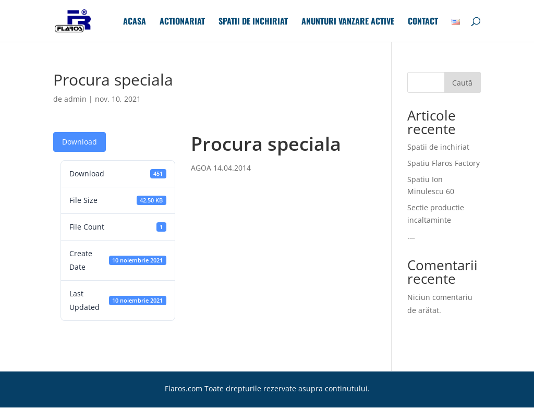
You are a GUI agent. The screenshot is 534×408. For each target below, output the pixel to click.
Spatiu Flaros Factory (443, 163)
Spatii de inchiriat (253, 22)
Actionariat (182, 22)
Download (79, 142)
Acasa (134, 22)
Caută (462, 83)
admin (75, 99)
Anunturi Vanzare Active (347, 22)
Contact (423, 22)
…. (411, 236)
